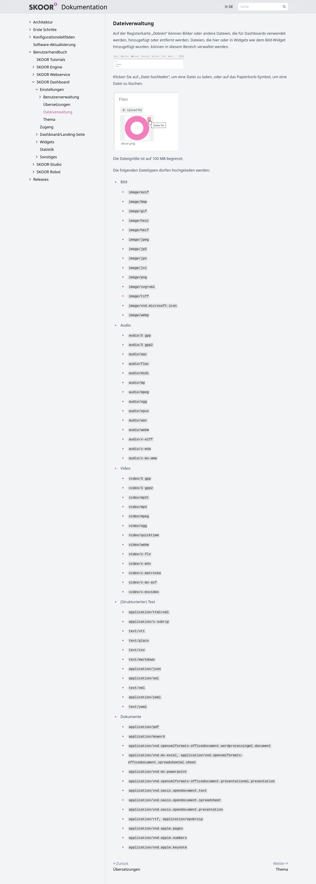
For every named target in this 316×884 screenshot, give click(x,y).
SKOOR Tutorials (51, 59)
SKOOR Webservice (53, 74)
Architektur (43, 22)
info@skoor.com (239, 871)
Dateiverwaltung (57, 111)
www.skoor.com (273, 871)
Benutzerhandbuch (50, 52)
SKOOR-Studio (49, 164)
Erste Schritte (45, 29)
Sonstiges (48, 156)
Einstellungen (52, 89)
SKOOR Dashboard (53, 81)
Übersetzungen (56, 104)
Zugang (47, 126)
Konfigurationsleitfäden (54, 37)
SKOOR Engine (49, 66)
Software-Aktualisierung (54, 44)
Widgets (47, 141)
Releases (41, 179)
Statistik (47, 149)
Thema (49, 119)
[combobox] (263, 6)
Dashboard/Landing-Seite (62, 134)
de (229, 6)
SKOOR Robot (49, 171)
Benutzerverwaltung (61, 96)
